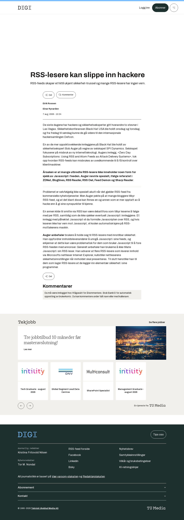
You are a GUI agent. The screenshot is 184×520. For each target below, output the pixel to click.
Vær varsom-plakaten (65, 476)
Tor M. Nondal (26, 464)
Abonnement (92, 487)
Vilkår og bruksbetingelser (135, 461)
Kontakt (92, 495)
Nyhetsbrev (126, 448)
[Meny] (174, 8)
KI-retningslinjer (128, 467)
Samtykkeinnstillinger (132, 455)
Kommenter (66, 95)
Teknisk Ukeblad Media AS (44, 508)
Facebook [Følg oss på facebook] (74, 455)
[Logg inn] (144, 8)
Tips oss (158, 434)
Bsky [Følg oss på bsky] (71, 467)
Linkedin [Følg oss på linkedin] (73, 461)
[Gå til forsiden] (24, 7)
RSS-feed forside (79, 448)
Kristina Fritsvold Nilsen (32, 452)
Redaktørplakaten (94, 476)
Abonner (160, 7)
